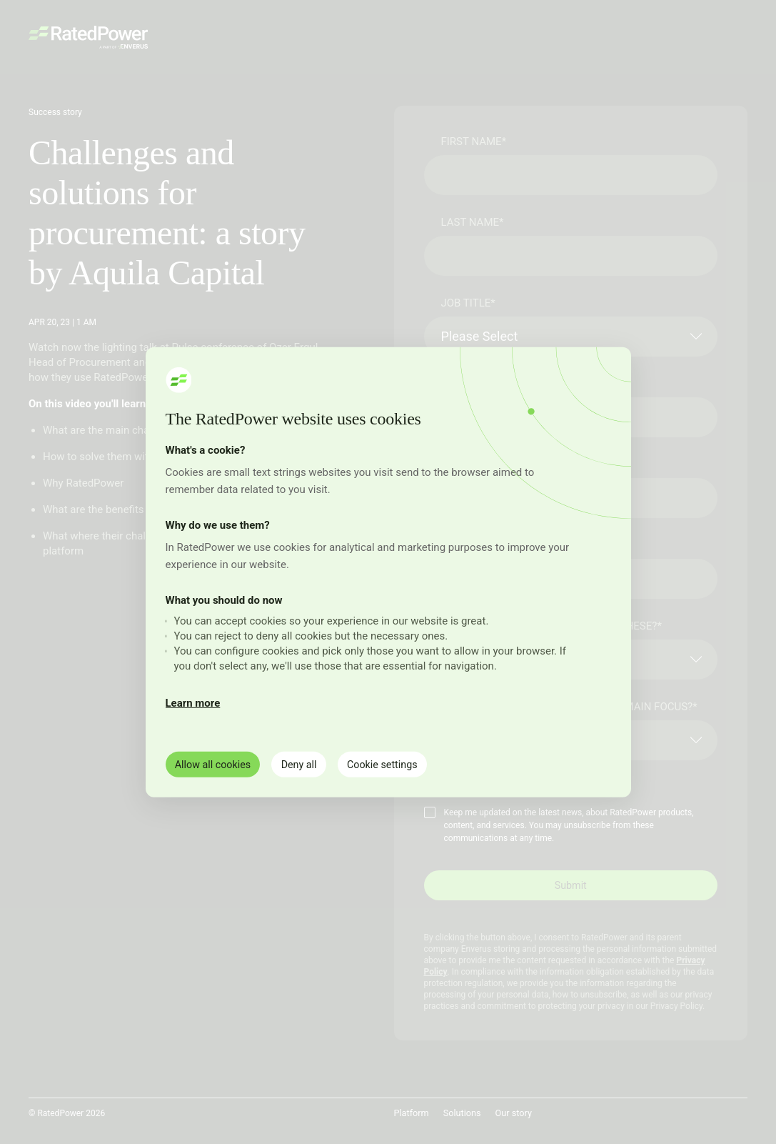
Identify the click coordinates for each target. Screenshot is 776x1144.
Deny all (309, 763)
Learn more (193, 702)
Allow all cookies (217, 763)
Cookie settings (399, 763)
